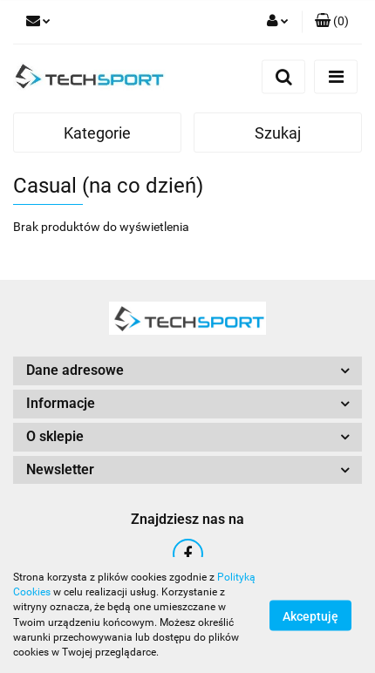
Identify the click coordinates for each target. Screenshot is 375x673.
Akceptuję (310, 615)
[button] (332, 22)
